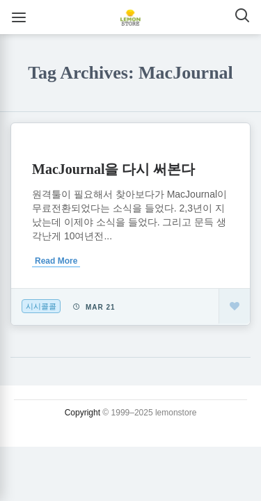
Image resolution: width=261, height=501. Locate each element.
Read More (56, 261)
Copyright (82, 413)
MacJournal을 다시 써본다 (113, 169)
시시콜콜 (41, 306)
